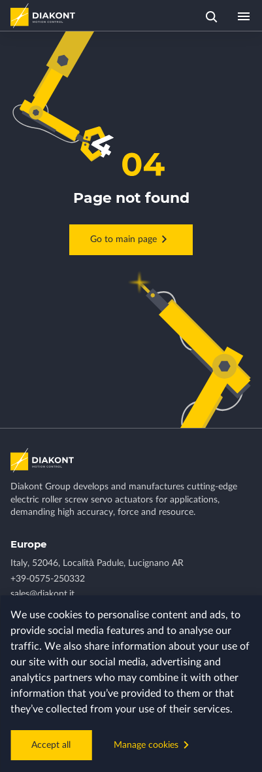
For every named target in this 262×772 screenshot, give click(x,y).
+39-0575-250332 (47, 579)
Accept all (51, 745)
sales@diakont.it (42, 594)
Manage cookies (153, 744)
